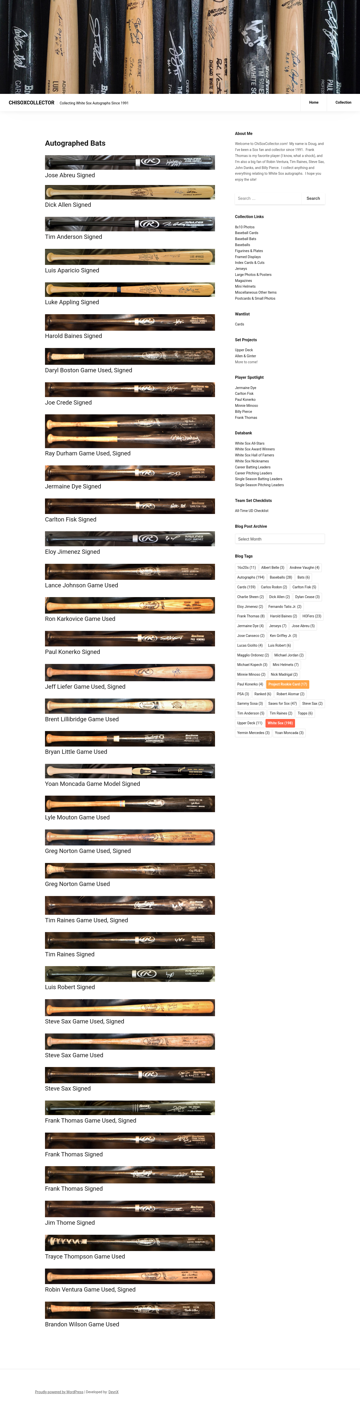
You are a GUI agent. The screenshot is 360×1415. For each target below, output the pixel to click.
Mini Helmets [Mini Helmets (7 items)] (286, 665)
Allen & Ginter (245, 356)
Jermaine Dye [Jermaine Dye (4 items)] (250, 626)
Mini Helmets (245, 286)
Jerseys (241, 269)
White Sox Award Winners (255, 449)
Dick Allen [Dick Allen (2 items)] (279, 597)
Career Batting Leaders (252, 467)
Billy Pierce (243, 412)
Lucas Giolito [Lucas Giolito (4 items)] (250, 645)
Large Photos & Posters (253, 275)
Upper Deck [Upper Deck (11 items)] (249, 723)
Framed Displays (248, 257)
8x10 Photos (244, 227)
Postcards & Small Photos (255, 298)
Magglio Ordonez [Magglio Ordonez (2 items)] (253, 655)
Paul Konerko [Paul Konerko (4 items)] (250, 684)
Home (313, 102)
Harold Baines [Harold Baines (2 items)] (283, 616)
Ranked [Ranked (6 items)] (262, 694)
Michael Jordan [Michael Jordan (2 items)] (289, 655)
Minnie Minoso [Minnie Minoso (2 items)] (251, 674)
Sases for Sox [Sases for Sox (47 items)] (282, 703)
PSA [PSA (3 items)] (243, 694)
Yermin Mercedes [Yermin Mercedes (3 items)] (253, 733)
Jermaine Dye (245, 388)
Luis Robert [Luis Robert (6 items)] (279, 645)
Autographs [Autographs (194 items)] (250, 577)
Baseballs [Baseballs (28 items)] (281, 577)
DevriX (113, 1392)
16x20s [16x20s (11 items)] (246, 568)
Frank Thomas (246, 418)
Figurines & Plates (249, 251)
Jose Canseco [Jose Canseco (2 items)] (250, 636)
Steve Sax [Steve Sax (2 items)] (312, 703)
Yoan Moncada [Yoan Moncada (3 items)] (289, 733)
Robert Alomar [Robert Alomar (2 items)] (290, 694)
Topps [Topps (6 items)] (305, 713)
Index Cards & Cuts (249, 263)
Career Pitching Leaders (253, 473)
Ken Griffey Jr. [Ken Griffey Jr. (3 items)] (283, 636)
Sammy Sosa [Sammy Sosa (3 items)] (250, 703)
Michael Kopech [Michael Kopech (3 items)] (252, 665)
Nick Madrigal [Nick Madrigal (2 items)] (284, 674)
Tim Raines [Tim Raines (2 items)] (281, 713)
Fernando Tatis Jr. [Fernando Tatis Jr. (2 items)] (285, 607)
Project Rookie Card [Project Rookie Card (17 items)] (287, 684)
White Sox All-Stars (249, 443)
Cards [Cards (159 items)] (246, 587)
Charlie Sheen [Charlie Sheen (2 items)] (250, 597)
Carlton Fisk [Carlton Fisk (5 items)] (304, 587)
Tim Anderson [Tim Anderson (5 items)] (250, 713)
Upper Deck (244, 350)
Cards (239, 324)
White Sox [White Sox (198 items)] (280, 723)
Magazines (243, 281)
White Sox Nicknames (252, 461)
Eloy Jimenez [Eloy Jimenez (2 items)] (250, 607)
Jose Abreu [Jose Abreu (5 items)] (303, 626)
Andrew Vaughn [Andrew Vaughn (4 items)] (305, 568)
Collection (344, 102)
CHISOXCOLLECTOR (31, 103)
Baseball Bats (245, 239)
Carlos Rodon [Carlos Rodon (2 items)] (274, 587)
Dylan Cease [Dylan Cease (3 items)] (307, 597)
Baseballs (242, 245)
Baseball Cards (246, 233)
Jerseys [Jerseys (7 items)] (277, 626)
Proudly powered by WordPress (59, 1392)
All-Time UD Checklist (251, 511)
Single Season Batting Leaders (258, 479)
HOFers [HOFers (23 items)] (311, 616)
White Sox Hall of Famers (254, 455)
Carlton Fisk (244, 394)
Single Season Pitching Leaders (259, 485)
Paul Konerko (245, 400)
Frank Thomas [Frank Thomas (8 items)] (251, 616)
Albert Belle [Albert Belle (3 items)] (272, 568)
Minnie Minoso (246, 406)
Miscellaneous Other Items (255, 292)
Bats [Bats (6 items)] (304, 577)
